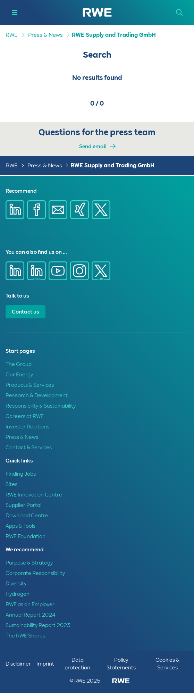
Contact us (25, 312)
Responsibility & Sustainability (41, 406)
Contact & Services (29, 447)
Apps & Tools (20, 526)
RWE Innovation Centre (34, 495)
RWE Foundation (25, 536)
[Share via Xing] (79, 209)
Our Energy (19, 374)
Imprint (45, 664)
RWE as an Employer (30, 604)
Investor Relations (27, 427)
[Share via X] (101, 209)
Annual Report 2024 (31, 615)
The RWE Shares (25, 636)
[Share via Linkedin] (15, 209)
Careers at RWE (25, 416)
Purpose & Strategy (29, 563)
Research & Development (37, 395)
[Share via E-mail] (58, 209)
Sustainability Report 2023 (38, 625)
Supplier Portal (23, 505)
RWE (12, 35)
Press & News (45, 35)
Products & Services (30, 385)
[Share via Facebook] (36, 209)
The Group (19, 364)
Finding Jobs (21, 474)
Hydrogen (17, 594)
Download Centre (27, 515)
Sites (11, 484)
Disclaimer (18, 664)
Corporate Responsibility (35, 573)
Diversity (16, 584)
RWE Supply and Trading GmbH (114, 35)
